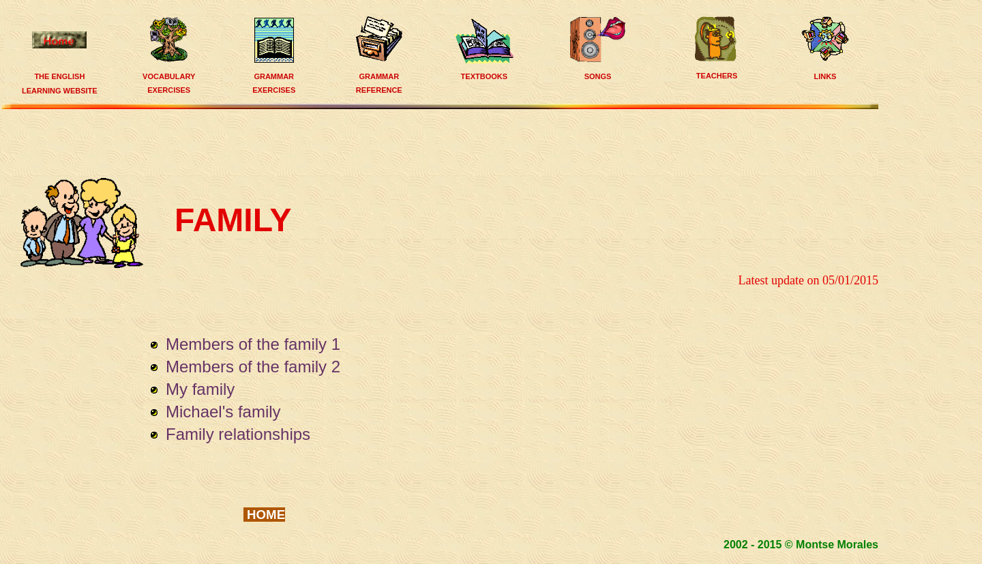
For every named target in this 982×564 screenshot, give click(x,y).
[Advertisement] (444, 142)
